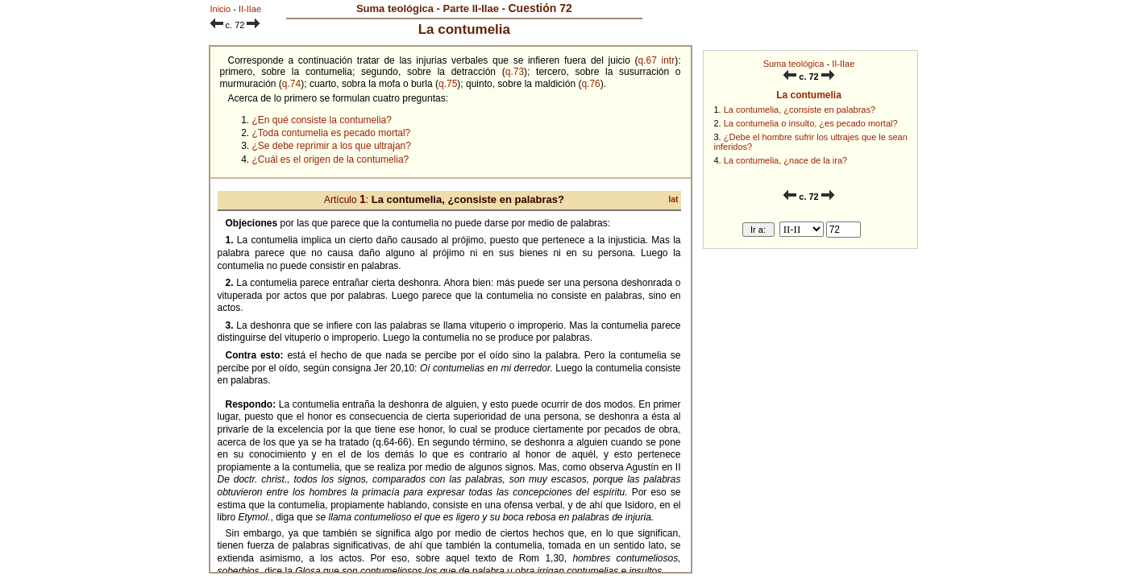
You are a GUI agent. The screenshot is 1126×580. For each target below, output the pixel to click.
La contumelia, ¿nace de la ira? (785, 160)
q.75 (447, 83)
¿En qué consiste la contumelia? (322, 120)
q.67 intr (656, 60)
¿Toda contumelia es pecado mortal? (331, 133)
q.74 (291, 83)
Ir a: (758, 229)
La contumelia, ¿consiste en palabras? (799, 109)
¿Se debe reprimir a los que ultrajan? (331, 145)
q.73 (514, 71)
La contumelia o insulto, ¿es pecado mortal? (811, 123)
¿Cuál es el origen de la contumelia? (330, 159)
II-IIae (843, 63)
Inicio (220, 9)
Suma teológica (794, 63)
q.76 (590, 83)
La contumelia (808, 95)
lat (673, 199)
